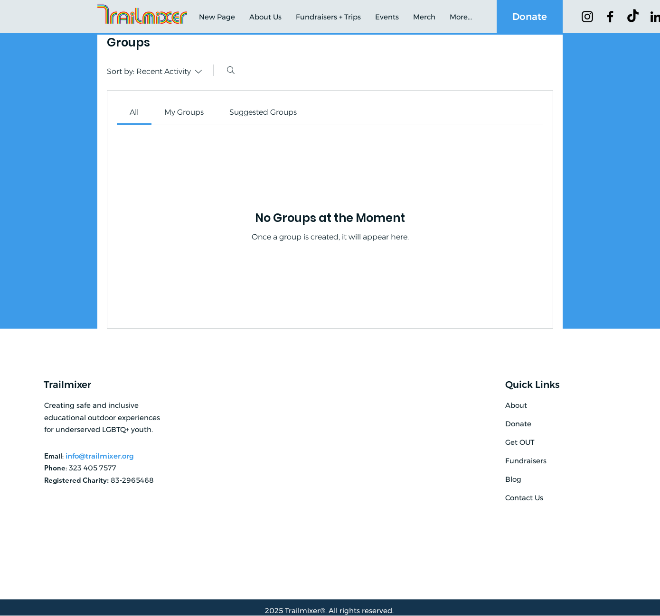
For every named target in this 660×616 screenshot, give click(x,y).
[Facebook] (610, 16)
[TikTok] (633, 16)
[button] (265, 17)
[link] (134, 112)
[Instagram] (587, 16)
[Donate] (530, 16)
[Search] (230, 70)
